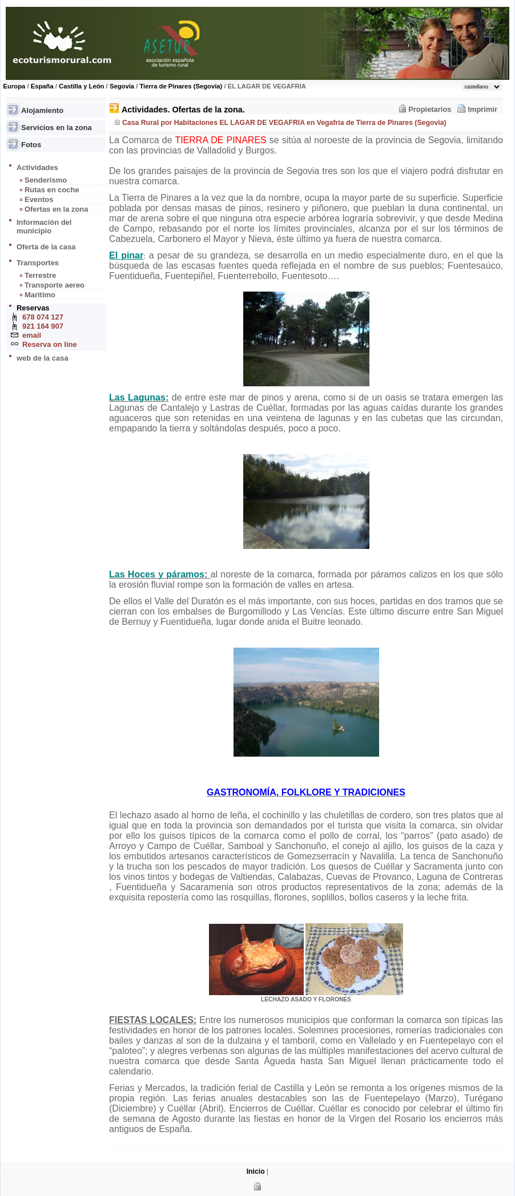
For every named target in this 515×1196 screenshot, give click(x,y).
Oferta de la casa (46, 247)
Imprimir (482, 109)
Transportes (38, 262)
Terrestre (40, 275)
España (42, 86)
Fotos (31, 144)
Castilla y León (81, 86)
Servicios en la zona (56, 127)
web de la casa (43, 358)
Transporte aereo (55, 285)
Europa (14, 86)
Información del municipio (44, 226)
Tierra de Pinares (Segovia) (180, 86)
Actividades (37, 167)
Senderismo (46, 180)
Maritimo (40, 294)
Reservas (33, 308)
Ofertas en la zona (56, 209)
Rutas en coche (52, 189)
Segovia (122, 86)
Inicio (256, 1171)
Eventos (39, 199)
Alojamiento (42, 110)
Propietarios (429, 109)
